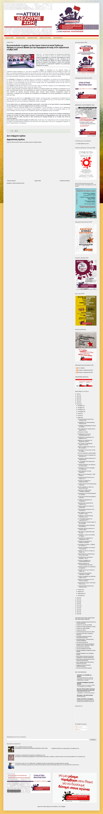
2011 (78, 611)
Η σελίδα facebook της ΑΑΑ (82, 143)
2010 (78, 613)
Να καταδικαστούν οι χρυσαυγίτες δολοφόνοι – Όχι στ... (85, 558)
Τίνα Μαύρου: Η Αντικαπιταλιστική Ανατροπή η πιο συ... (85, 516)
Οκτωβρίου (80, 409)
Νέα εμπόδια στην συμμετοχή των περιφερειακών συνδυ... (85, 538)
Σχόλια (78, 729)
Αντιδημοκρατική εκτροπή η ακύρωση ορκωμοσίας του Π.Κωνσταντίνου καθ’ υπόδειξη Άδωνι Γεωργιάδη (85, 679)
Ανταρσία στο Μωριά (81, 630)
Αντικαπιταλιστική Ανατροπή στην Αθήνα (85, 631)
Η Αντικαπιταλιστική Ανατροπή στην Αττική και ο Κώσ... (86, 586)
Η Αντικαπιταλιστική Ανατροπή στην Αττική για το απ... (86, 420)
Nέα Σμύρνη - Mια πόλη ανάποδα (85, 695)
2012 (78, 609)
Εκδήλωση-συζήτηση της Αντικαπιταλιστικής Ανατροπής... (85, 564)
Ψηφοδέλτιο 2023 (32, 37)
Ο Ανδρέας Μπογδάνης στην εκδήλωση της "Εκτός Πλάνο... (86, 465)
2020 (78, 402)
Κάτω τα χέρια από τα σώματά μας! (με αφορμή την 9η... (86, 429)
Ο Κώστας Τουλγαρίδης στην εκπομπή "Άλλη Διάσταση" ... (86, 548)
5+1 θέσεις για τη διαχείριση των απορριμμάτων (85, 500)
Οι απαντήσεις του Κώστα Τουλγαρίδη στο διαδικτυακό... (86, 468)
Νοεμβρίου (80, 407)
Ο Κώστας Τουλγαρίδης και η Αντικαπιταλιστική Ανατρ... (84, 561)
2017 (78, 600)
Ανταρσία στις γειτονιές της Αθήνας (84, 624)
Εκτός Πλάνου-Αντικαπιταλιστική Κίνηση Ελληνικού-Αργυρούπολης (85, 660)
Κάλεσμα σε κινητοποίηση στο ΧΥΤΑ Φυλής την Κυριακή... (86, 580)
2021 (78, 400)
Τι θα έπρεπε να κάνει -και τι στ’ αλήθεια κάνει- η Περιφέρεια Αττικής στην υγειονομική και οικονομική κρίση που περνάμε (42, 763)
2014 (78, 606)
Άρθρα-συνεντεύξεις (45, 37)
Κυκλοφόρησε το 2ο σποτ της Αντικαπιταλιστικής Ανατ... (84, 434)
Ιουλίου (79, 413)
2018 (78, 598)
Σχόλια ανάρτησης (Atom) (18, 183)
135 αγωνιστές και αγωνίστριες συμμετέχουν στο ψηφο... (84, 574)
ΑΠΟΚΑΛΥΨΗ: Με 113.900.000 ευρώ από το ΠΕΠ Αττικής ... (86, 554)
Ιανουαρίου (80, 595)
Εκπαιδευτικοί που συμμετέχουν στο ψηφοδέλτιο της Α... (86, 438)
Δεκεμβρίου (80, 405)
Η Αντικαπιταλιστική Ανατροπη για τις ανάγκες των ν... (86, 478)
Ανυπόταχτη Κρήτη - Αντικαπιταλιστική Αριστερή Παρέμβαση (85, 640)
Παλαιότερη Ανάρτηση (65, 180)
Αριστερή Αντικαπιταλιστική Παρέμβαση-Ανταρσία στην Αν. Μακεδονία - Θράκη (85, 644)
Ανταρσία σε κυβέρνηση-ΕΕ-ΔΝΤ (85, 370)
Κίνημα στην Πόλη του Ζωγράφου (85, 698)
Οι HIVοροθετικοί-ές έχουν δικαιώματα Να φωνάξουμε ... (86, 526)
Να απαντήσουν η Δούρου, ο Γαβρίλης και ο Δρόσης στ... (86, 545)
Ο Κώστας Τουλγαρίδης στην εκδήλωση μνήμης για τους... (86, 577)
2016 (78, 602)
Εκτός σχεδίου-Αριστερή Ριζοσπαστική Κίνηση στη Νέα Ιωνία (85, 663)
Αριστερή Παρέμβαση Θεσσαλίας (83, 648)
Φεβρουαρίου (81, 593)
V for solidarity (81, 368)
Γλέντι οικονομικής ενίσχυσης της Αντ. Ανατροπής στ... (86, 510)
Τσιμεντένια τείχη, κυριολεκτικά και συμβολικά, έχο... (85, 503)
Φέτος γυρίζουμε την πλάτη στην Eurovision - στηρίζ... (85, 513)
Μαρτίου (80, 591)
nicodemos (55, 806)
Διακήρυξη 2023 (20, 37)
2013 (78, 607)
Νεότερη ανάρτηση (11, 180)
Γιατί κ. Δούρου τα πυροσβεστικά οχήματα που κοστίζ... (85, 444)
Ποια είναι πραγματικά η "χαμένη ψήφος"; (87, 453)
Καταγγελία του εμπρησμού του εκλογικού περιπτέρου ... (85, 542)
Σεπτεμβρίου (81, 411)
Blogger (63, 806)
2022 (78, 398)
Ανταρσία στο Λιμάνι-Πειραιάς (83, 628)
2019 (78, 404)
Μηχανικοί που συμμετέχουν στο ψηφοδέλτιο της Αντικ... (85, 441)
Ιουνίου (79, 415)
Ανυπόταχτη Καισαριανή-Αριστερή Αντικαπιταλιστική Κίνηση (84, 637)
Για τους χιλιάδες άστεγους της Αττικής (23, 747)
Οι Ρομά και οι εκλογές (83, 432)
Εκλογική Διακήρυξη (81, 696)
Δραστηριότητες (58, 37)
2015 (78, 604)
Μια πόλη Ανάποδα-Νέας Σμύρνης (84, 668)
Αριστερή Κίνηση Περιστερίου (83, 647)
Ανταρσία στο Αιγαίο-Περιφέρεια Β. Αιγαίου (85, 626)
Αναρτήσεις (79, 727)
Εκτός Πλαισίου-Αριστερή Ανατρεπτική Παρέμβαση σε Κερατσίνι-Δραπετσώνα (85, 657)
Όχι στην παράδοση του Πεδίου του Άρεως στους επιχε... (86, 487)
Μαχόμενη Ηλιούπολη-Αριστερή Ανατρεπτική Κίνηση (83, 666)
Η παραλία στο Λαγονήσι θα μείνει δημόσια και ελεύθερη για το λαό (30, 755)
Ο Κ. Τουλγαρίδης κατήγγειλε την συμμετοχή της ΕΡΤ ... (85, 519)
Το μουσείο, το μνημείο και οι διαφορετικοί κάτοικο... (84, 481)
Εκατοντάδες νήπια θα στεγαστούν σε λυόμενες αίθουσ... (86, 529)
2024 (78, 394)
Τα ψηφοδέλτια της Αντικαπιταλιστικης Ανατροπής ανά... (86, 423)
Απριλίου (80, 589)
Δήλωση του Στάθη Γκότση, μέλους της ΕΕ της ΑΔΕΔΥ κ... (86, 447)
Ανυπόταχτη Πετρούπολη (82, 642)
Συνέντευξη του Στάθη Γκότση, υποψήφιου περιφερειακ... (84, 491)
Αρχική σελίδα (9, 37)
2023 (78, 396)
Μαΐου (79, 417)
